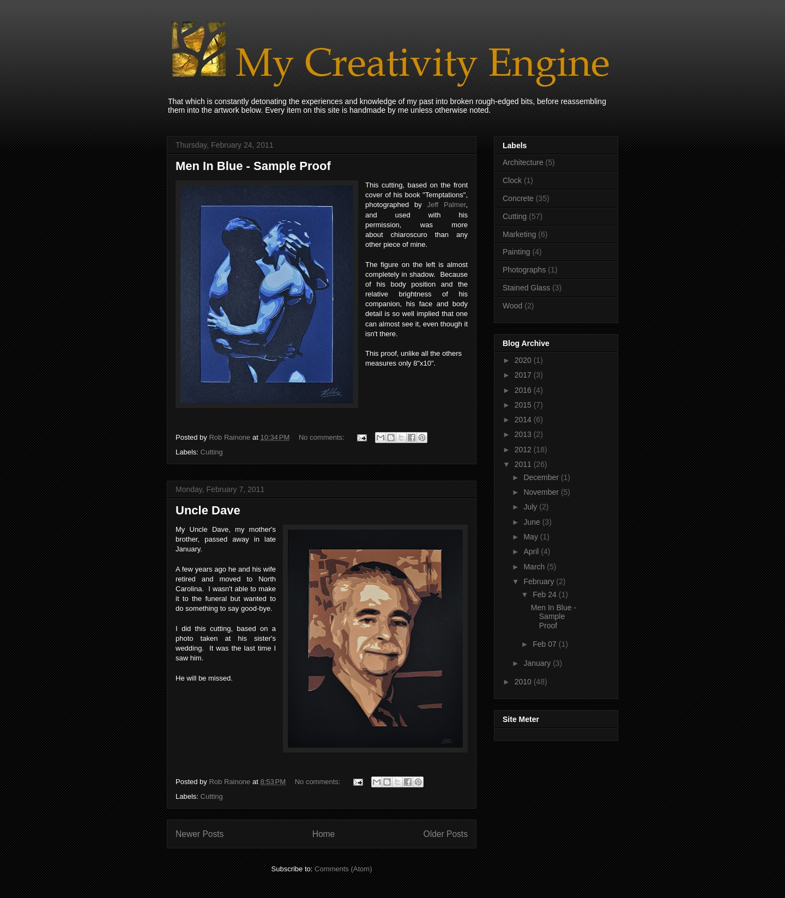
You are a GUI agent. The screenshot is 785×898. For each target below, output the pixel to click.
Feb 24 (545, 594)
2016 (524, 390)
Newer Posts (200, 834)
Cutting (212, 452)
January (538, 663)
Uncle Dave (208, 510)
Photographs (524, 269)
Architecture (523, 162)
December (541, 477)
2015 (524, 405)
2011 (524, 464)
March (535, 566)
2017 (524, 375)
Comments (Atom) (343, 869)
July (531, 506)
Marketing (519, 234)
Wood (512, 305)
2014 (524, 419)
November (541, 492)
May (531, 536)
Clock (512, 180)
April (532, 551)
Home (323, 834)
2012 (524, 449)
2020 (524, 360)
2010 (524, 681)
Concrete (518, 198)
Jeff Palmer (446, 205)
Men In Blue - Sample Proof (253, 166)
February (539, 581)
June (532, 522)
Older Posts (446, 834)
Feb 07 (545, 644)
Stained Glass (526, 287)
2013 (524, 434)
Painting (516, 251)
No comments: (322, 437)
